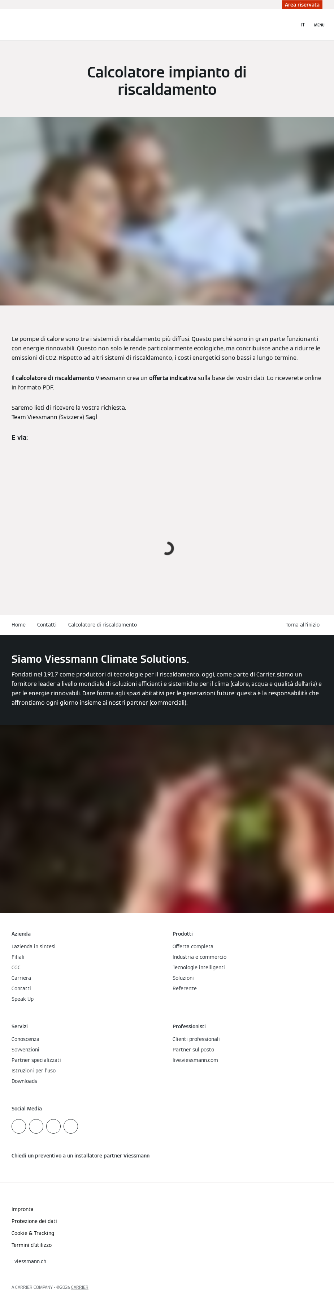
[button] (304, 625)
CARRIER (79, 1287)
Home (19, 624)
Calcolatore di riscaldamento (102, 624)
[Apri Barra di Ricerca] (287, 24)
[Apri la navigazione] (319, 25)
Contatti (47, 624)
